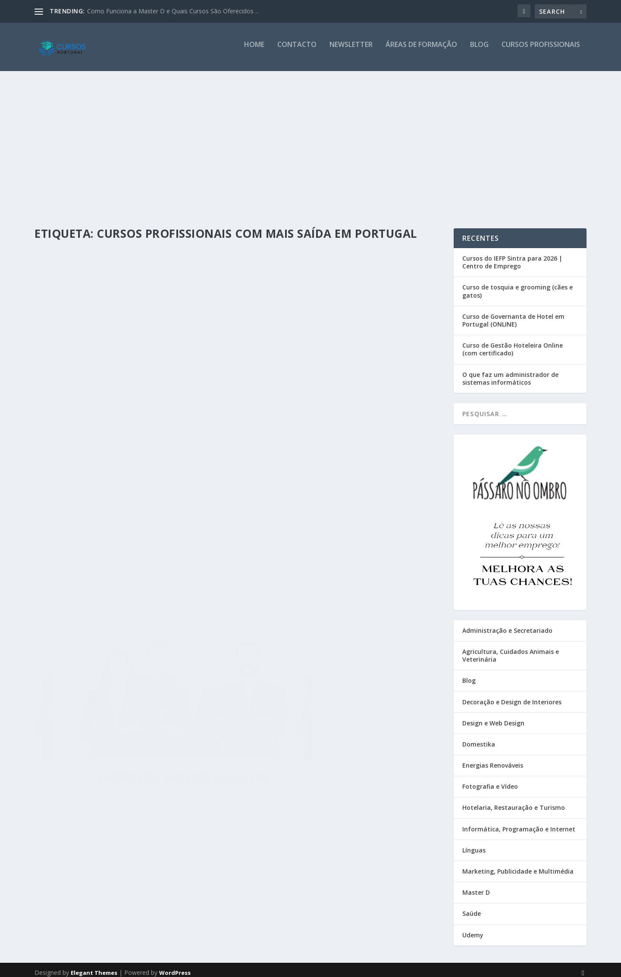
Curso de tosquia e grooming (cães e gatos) (517, 285)
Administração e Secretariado (507, 625)
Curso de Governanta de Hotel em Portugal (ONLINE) (513, 315)
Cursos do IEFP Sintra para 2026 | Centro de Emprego (512, 256)
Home (254, 50)
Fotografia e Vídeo (490, 781)
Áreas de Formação (421, 50)
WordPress (175, 967)
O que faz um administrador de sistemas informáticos (510, 373)
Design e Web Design (493, 717)
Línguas (474, 844)
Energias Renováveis (492, 760)
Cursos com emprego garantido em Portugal (324, 377)
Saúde (471, 908)
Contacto (297, 50)
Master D (476, 887)
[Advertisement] (310, 141)
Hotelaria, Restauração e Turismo (513, 802)
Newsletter (351, 50)
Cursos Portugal (70, 475)
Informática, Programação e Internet (518, 823)
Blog (479, 50)
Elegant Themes (94, 967)
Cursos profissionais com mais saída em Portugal (123, 458)
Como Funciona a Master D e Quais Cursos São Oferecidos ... (173, 11)
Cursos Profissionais (541, 50)
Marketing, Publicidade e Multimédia (518, 866)
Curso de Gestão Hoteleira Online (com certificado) (512, 344)
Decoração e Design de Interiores (511, 696)
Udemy (472, 929)
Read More (65, 520)
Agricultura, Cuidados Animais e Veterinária (510, 650)
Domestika (478, 738)
